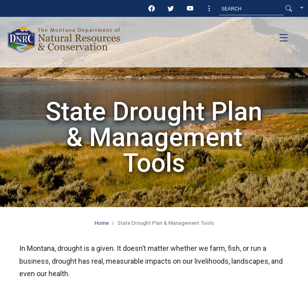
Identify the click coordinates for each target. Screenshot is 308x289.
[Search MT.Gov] (251, 8)
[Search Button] (289, 8)
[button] (209, 9)
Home (102, 223)
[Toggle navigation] (283, 38)
